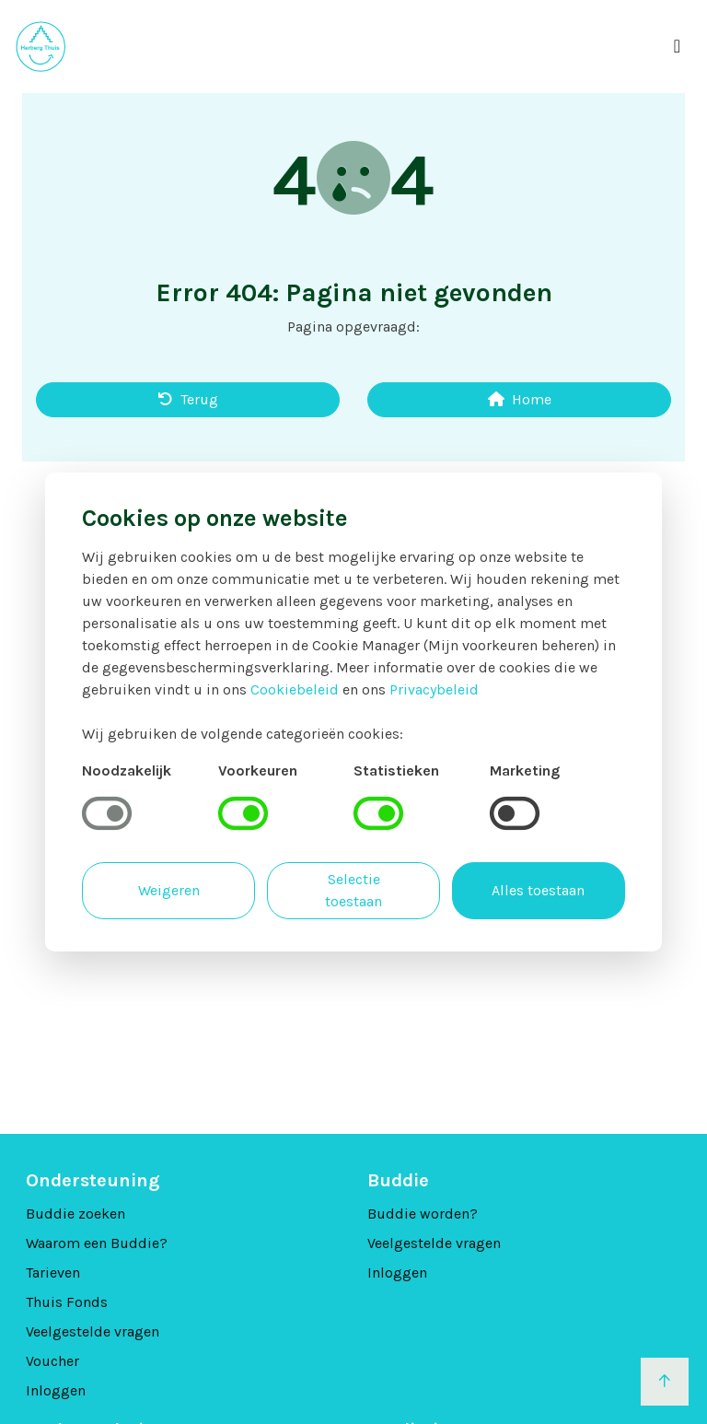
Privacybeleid (434, 689)
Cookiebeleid (294, 689)
